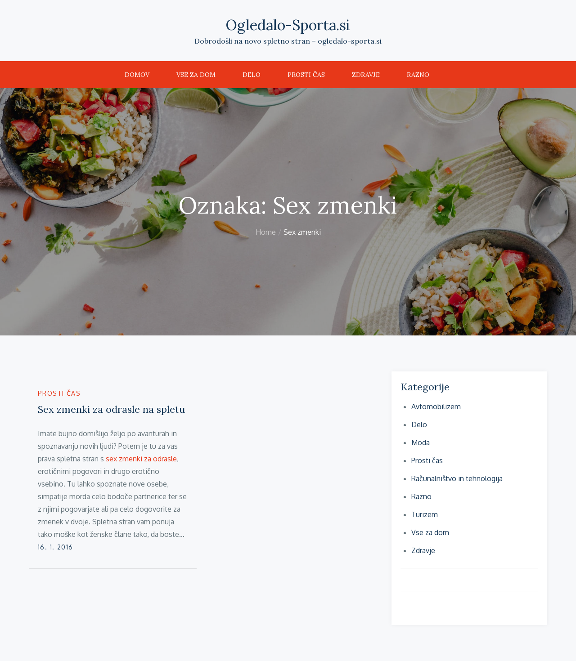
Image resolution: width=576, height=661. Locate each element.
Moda (420, 442)
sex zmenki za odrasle (141, 458)
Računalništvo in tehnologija (457, 478)
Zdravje (366, 75)
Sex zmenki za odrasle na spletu (111, 409)
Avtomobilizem (436, 406)
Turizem (424, 514)
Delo (252, 75)
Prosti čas (306, 75)
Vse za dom (196, 75)
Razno (418, 75)
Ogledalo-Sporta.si (288, 25)
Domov (137, 75)
